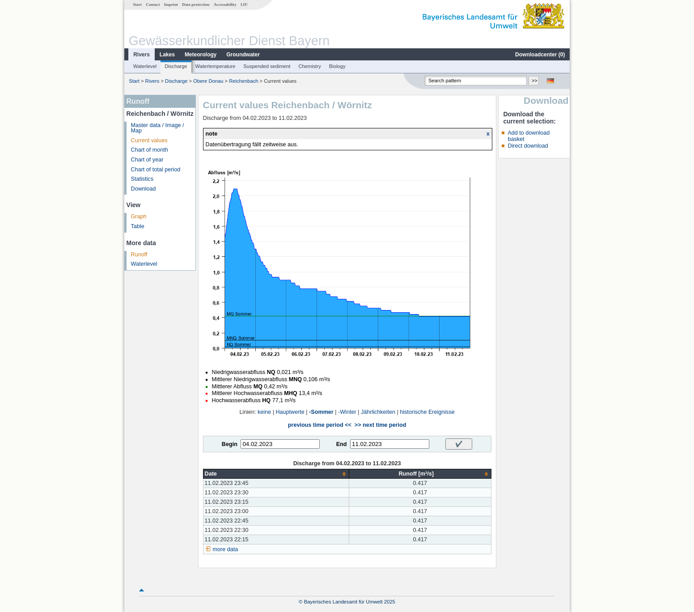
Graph (139, 216)
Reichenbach (243, 81)
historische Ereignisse (427, 412)
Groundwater (243, 54)
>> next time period (380, 425)
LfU (244, 4)
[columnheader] (276, 474)
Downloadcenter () (540, 54)
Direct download (528, 146)
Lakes (167, 54)
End (341, 444)
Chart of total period (156, 169)
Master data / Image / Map (157, 128)
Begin (229, 444)
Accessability (225, 4)
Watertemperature (215, 66)
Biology (337, 66)
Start (137, 4)
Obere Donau (208, 81)
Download (143, 189)
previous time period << (319, 425)
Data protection (195, 4)
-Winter (347, 412)
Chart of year (147, 160)
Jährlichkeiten (378, 412)
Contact (153, 4)
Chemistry (309, 66)
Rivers (141, 54)
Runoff (139, 254)
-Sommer (321, 412)
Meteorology (200, 54)
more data (225, 549)
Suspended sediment (266, 66)
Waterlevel (145, 66)
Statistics (142, 179)
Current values (149, 140)
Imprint (171, 4)
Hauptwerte (289, 412)
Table (137, 226)
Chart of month (149, 150)
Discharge (176, 66)
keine (264, 412)
